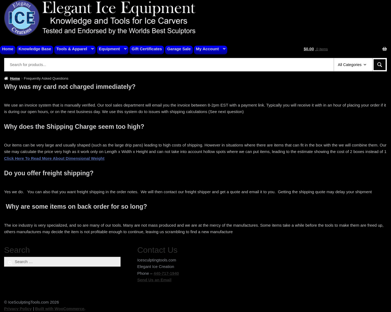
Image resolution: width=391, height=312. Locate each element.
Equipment (109, 48)
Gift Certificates (147, 48)
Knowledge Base (34, 48)
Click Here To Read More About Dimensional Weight (54, 158)
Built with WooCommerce (59, 308)
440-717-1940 (166, 273)
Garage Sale (179, 48)
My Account (207, 48)
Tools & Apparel (71, 48)
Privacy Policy (18, 308)
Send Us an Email (154, 279)
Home (8, 48)
